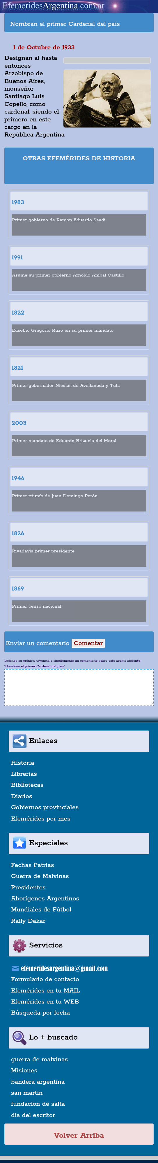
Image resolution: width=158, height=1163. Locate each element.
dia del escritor (33, 1115)
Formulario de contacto (45, 979)
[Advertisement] (79, 174)
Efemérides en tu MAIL (45, 991)
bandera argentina (38, 1082)
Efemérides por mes (40, 819)
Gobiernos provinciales (45, 807)
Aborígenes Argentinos (45, 899)
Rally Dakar (28, 921)
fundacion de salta (38, 1104)
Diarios (21, 796)
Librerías (24, 774)
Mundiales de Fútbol (41, 910)
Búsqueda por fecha (40, 1013)
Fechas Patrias (32, 865)
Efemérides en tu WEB (45, 1002)
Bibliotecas (27, 785)
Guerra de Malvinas (40, 876)
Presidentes (28, 888)
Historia (22, 763)
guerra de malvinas (39, 1060)
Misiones (24, 1071)
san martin (27, 1093)
